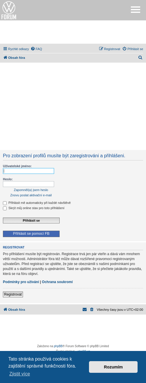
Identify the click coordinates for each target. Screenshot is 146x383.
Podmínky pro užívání (21, 282)
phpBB (58, 346)
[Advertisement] (73, 32)
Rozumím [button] (113, 367)
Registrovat (13, 294)
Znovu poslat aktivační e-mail (30, 195)
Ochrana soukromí (57, 282)
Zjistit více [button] (19, 373)
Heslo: (8, 179)
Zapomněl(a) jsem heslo (31, 190)
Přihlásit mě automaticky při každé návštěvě (37, 202)
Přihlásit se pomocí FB (31, 234)
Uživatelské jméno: (17, 166)
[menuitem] (36, 48)
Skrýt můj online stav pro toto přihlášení (34, 208)
